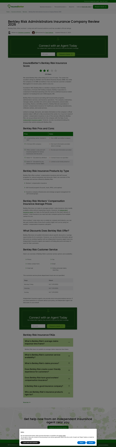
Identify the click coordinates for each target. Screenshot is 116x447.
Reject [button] (81, 442)
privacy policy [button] (62, 435)
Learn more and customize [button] (30, 442)
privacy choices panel (26, 438)
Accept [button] (91, 442)
